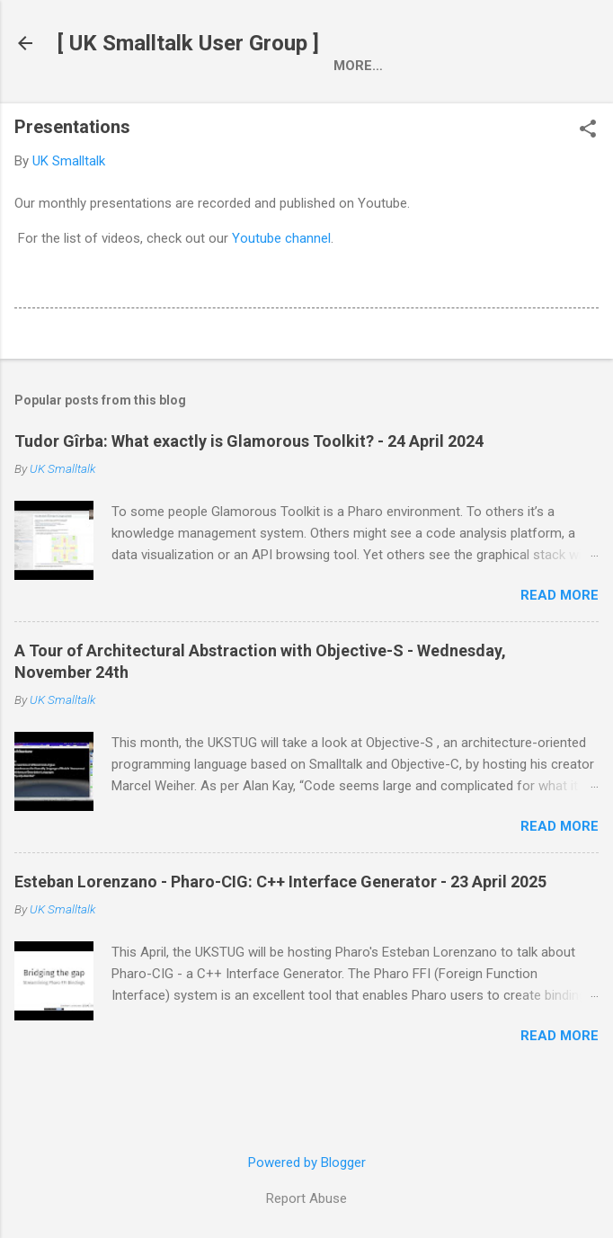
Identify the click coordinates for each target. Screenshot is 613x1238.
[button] (588, 171)
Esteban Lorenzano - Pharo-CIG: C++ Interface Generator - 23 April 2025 (280, 922)
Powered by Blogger (307, 1162)
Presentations (319, 103)
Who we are (187, 103)
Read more (559, 636)
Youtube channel (281, 280)
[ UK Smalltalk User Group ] (188, 43)
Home (91, 103)
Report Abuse (306, 1198)
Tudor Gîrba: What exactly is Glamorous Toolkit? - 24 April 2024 (249, 482)
